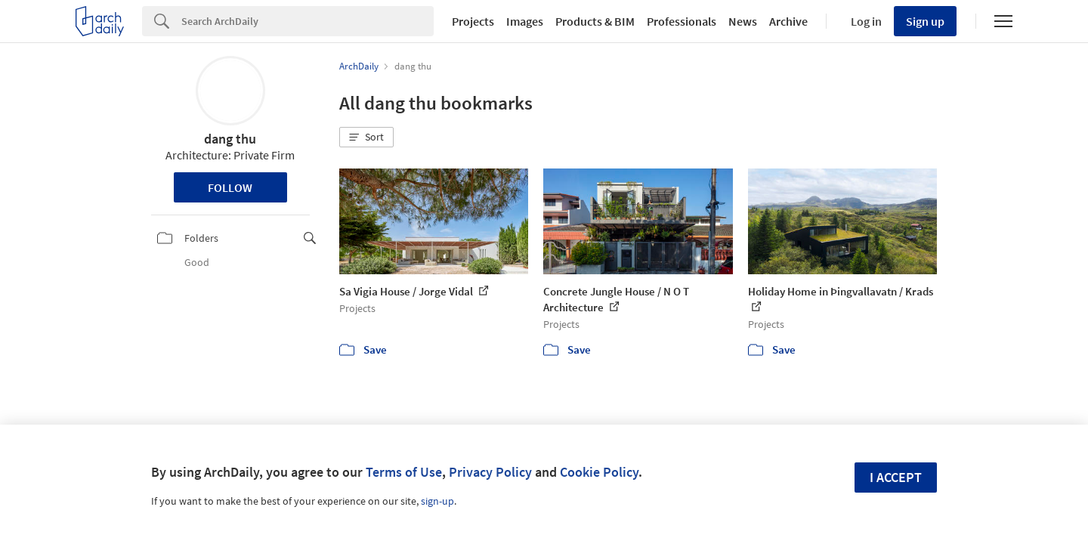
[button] (366, 137)
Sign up (925, 21)
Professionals (681, 21)
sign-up (437, 501)
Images (524, 21)
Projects (473, 21)
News (742, 21)
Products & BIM (595, 21)
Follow (230, 187)
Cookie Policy (599, 472)
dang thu (230, 138)
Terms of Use (404, 472)
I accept (896, 477)
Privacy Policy (490, 472)
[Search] (307, 21)
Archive (788, 21)
